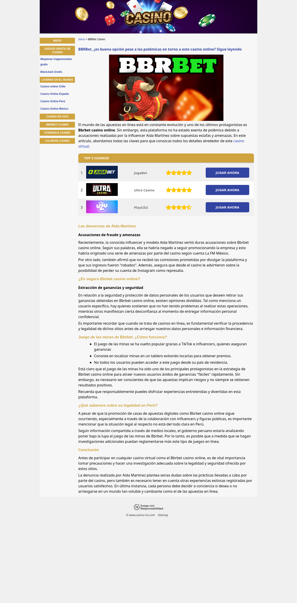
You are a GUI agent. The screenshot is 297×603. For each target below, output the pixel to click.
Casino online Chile (52, 86)
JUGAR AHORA (227, 172)
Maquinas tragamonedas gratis (56, 62)
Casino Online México (54, 108)
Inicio (57, 40)
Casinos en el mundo (57, 79)
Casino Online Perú (52, 101)
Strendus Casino (57, 132)
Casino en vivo (57, 116)
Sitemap (163, 515)
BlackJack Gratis (51, 71)
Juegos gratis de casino (57, 50)
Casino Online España (54, 93)
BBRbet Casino (57, 124)
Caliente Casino (57, 140)
